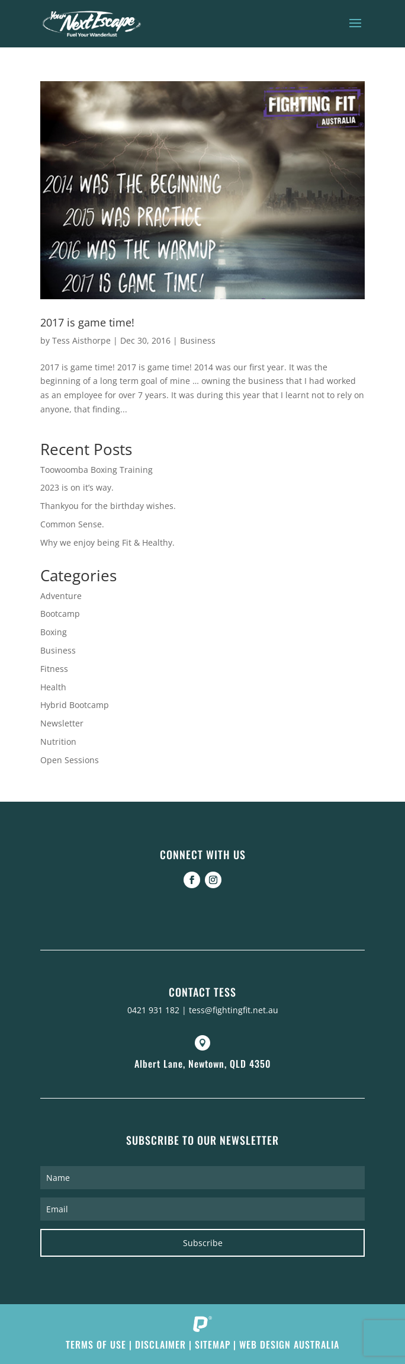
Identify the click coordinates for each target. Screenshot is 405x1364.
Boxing (53, 632)
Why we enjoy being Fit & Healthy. (107, 542)
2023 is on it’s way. (77, 487)
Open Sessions (69, 760)
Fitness (54, 668)
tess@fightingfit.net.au (233, 1010)
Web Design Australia (289, 1344)
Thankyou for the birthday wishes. (108, 505)
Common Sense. (72, 524)
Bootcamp (60, 613)
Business (198, 340)
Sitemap (212, 1344)
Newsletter (61, 723)
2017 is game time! (87, 322)
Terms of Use (96, 1344)
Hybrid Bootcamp (74, 704)
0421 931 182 (153, 1010)
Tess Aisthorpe (81, 340)
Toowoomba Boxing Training (96, 469)
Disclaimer (160, 1344)
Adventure (61, 595)
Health (53, 687)
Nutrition (58, 741)
